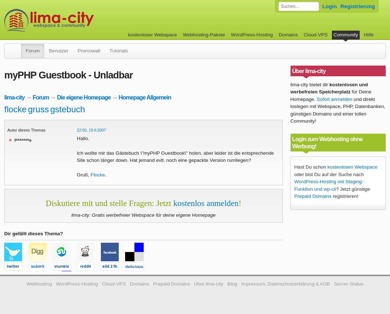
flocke (15, 109)
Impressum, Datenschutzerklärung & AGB (285, 284)
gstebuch (67, 109)
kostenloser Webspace (152, 34)
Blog (232, 284)
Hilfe (369, 34)
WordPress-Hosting (252, 34)
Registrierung (357, 6)
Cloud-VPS (316, 34)
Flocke (98, 174)
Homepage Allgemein (145, 97)
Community (346, 34)
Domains (288, 34)
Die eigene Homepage (84, 97)
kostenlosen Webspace (352, 167)
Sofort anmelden (335, 99)
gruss (38, 109)
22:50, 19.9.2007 (91, 130)
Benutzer (58, 50)
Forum (33, 50)
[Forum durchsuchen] (298, 6)
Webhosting (39, 284)
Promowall (89, 50)
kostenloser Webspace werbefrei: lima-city (75, 20)
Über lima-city (208, 284)
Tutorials (118, 50)
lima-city (14, 97)
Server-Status (349, 284)
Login (329, 6)
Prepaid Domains (313, 196)
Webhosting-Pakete (204, 34)
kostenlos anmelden (205, 203)
